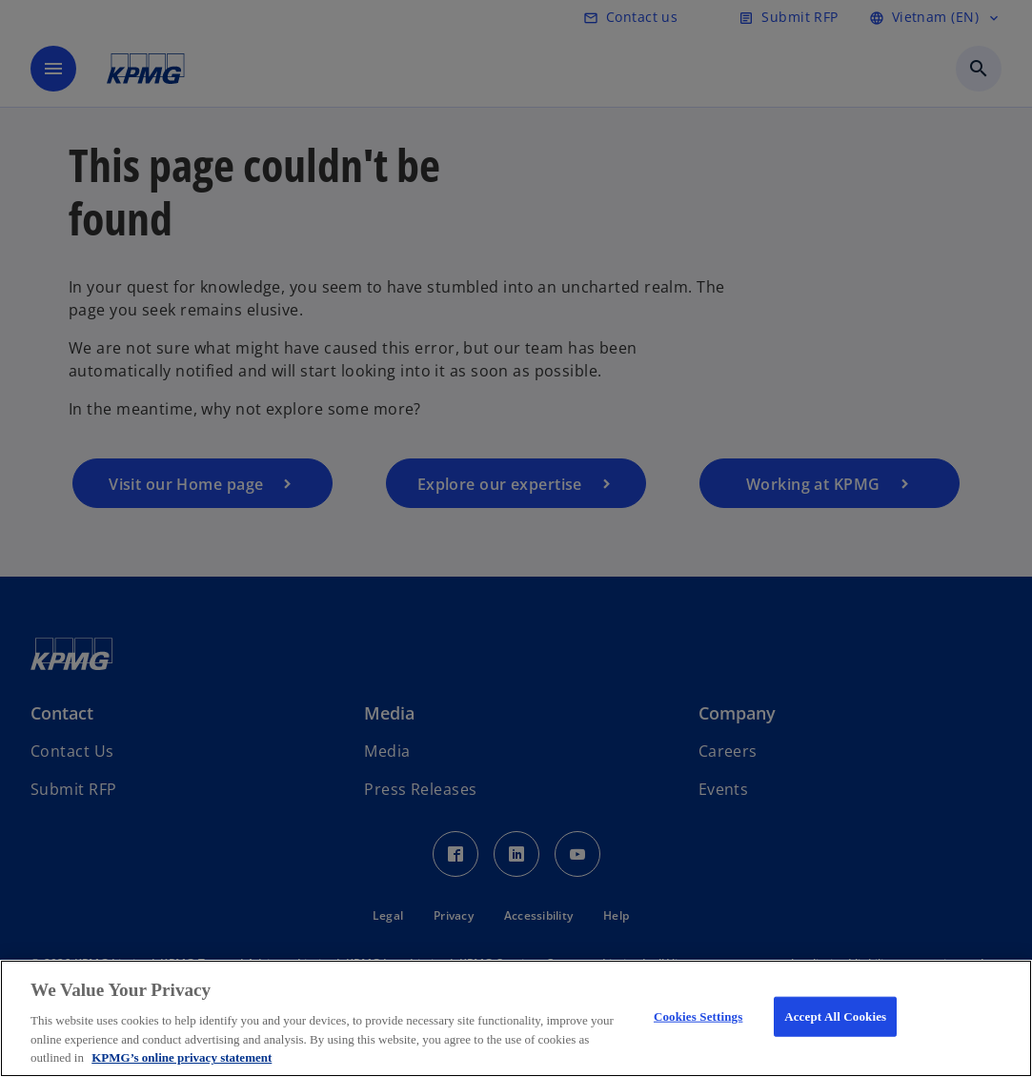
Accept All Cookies (835, 1016)
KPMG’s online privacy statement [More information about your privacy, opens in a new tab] (181, 1057)
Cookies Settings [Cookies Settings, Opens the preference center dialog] (698, 1016)
